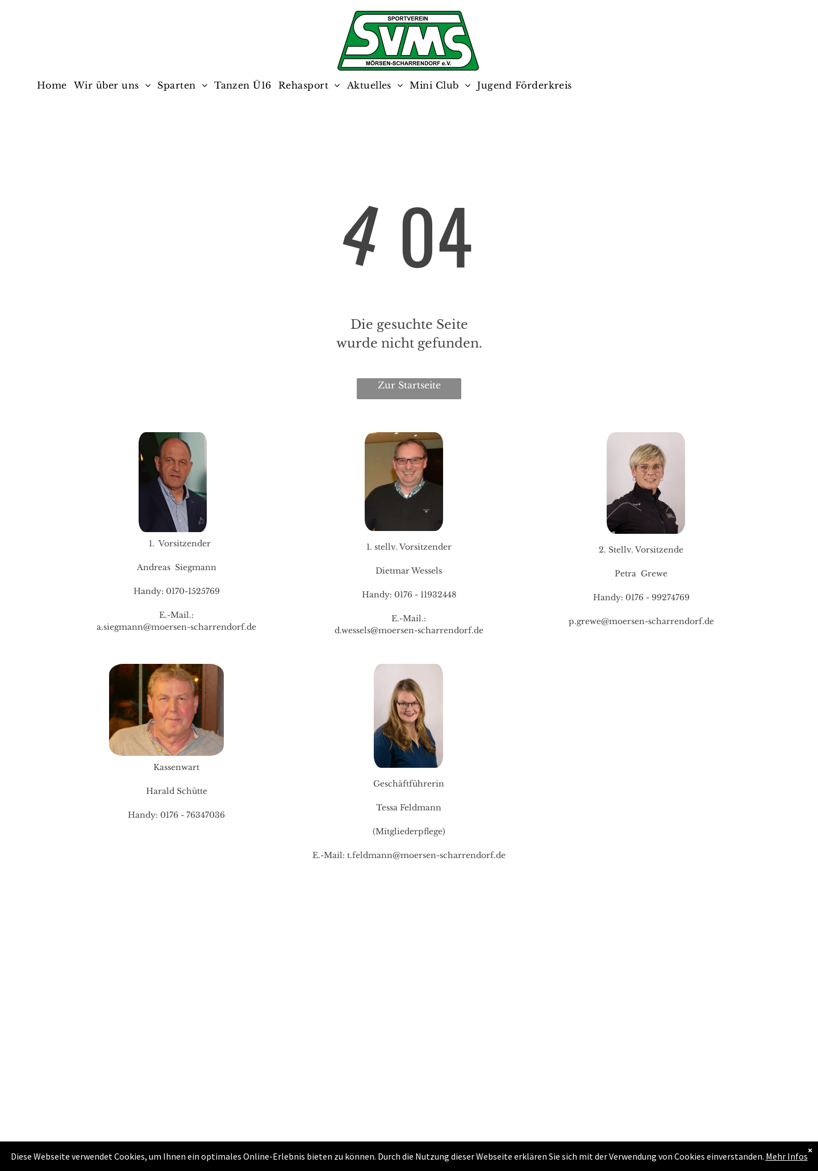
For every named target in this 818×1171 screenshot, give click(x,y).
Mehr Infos (787, 1156)
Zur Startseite (409, 385)
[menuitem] (55, 85)
